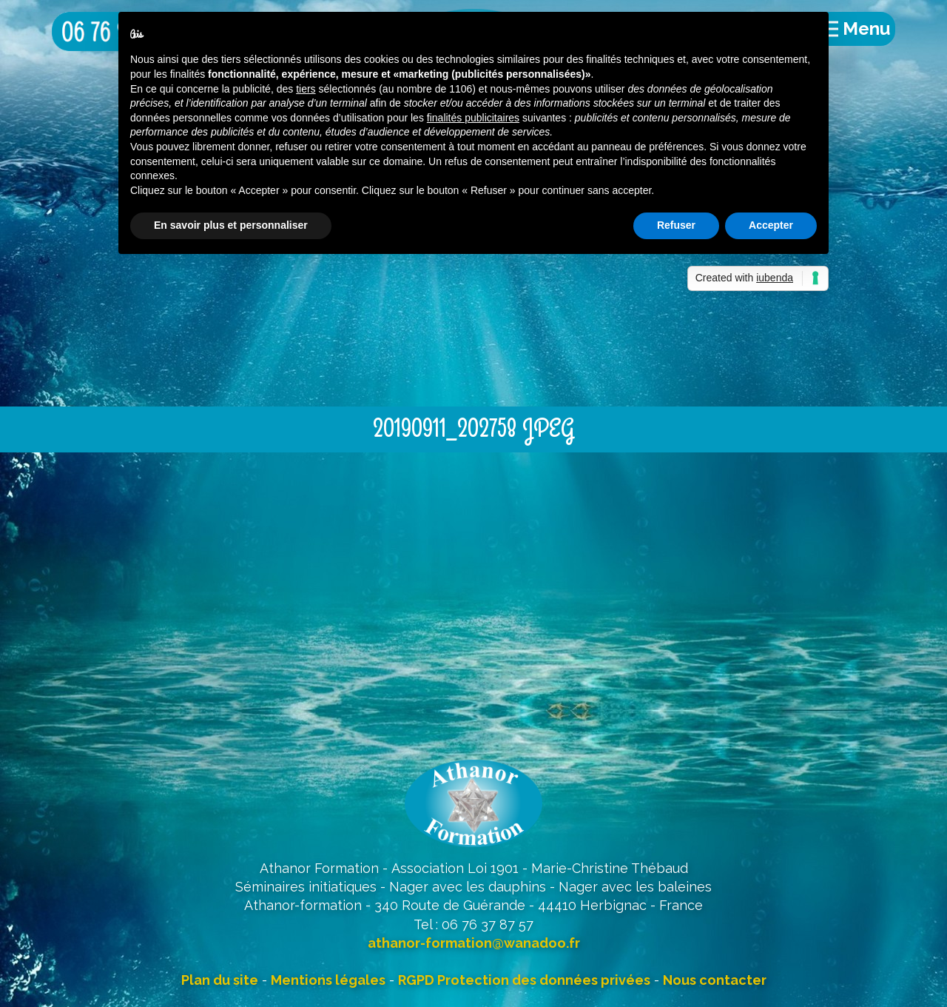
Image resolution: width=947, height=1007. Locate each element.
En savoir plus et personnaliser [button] (231, 225)
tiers (305, 89)
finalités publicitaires (473, 118)
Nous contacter (714, 980)
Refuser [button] (676, 225)
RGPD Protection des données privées (524, 980)
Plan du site (219, 980)
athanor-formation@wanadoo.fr (474, 943)
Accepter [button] (771, 225)
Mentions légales (328, 980)
